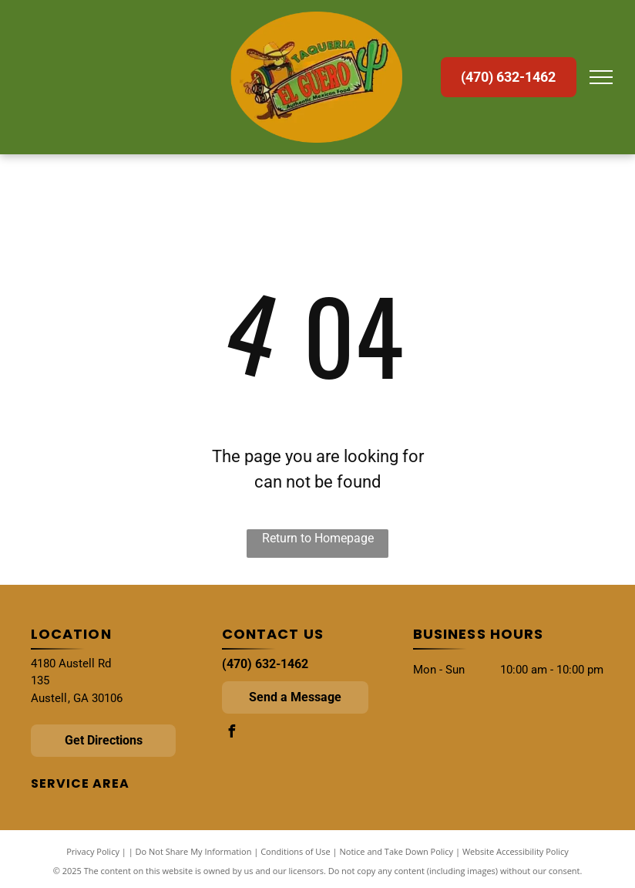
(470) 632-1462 (265, 664)
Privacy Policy (92, 851)
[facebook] (232, 733)
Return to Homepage (318, 538)
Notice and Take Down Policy (397, 851)
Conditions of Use (295, 851)
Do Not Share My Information (194, 851)
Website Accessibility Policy (515, 851)
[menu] (601, 77)
